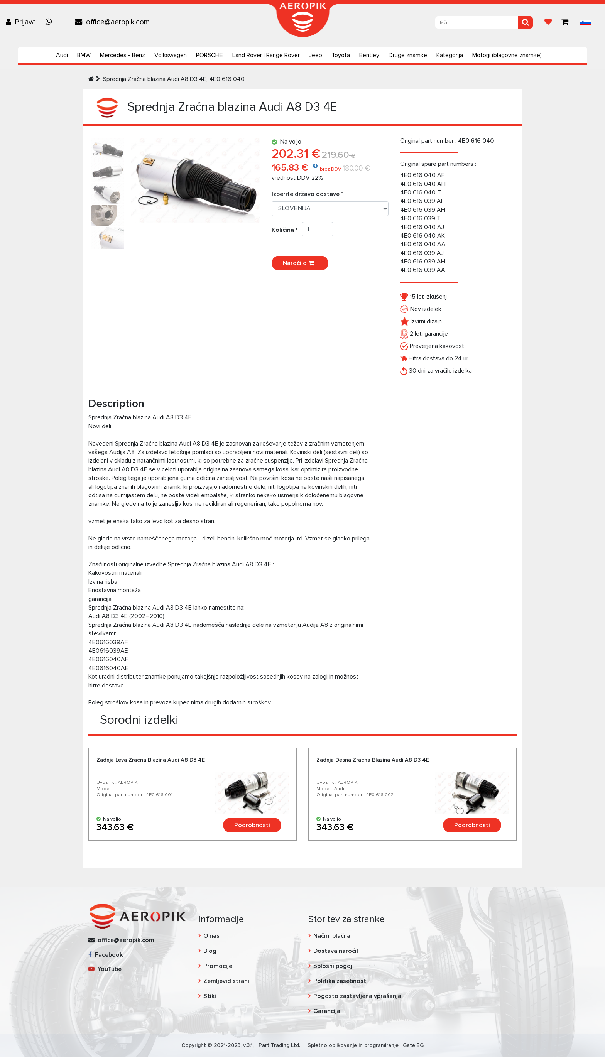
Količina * (287, 230)
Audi (62, 55)
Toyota (340, 55)
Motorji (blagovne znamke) (507, 55)
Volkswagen (170, 55)
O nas (211, 936)
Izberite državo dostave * (307, 194)
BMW (84, 55)
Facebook (105, 955)
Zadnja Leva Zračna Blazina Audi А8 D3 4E (150, 759)
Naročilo (300, 263)
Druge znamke (408, 55)
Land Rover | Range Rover (266, 55)
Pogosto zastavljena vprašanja (357, 996)
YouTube (105, 969)
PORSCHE (209, 55)
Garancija (326, 1011)
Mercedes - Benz (122, 55)
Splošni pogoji (333, 966)
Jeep (315, 55)
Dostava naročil (335, 951)
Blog (209, 951)
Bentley (369, 55)
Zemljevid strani (226, 981)
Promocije (217, 966)
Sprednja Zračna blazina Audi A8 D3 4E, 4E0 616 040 (174, 79)
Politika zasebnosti (340, 981)
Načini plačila (331, 936)
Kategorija (449, 55)
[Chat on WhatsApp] (51, 22)
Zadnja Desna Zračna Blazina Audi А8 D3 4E (372, 759)
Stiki (209, 996)
